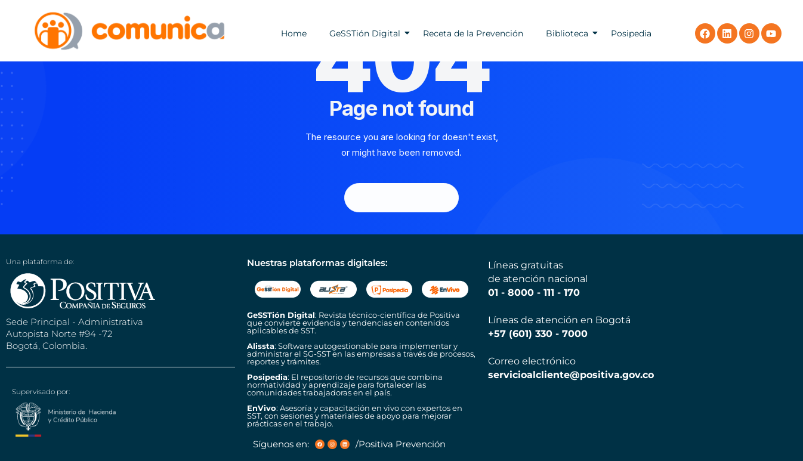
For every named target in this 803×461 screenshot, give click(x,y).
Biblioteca (567, 33)
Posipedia (631, 33)
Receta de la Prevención (473, 33)
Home (294, 33)
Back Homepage (401, 198)
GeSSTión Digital (364, 33)
